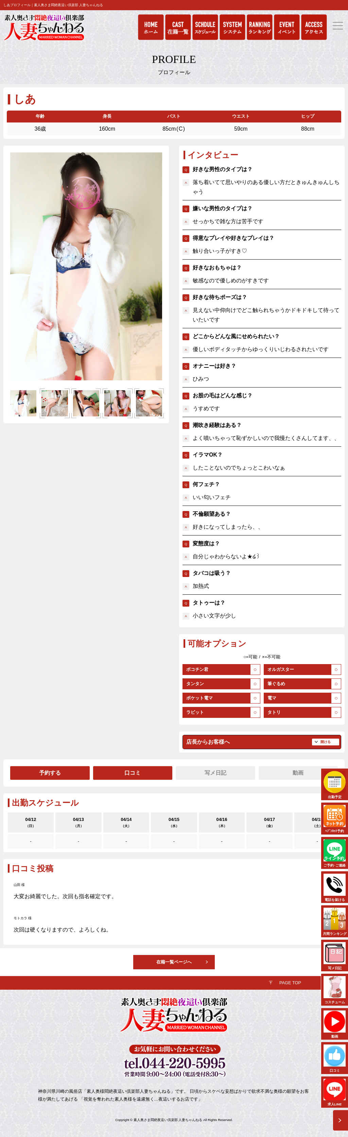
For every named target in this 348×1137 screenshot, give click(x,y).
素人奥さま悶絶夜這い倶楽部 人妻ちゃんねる (168, 1120)
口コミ (132, 773)
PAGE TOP (290, 982)
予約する (50, 773)
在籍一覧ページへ (174, 962)
